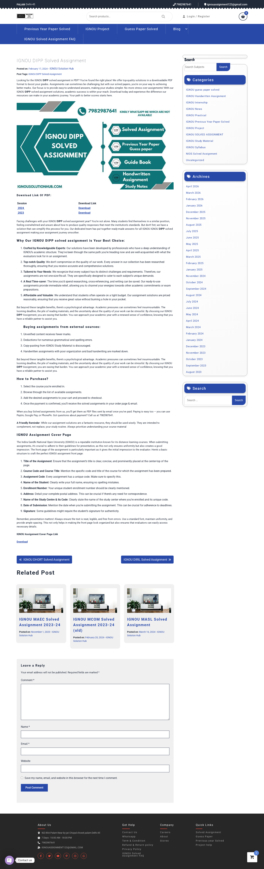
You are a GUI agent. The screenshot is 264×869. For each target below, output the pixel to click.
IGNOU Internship (197, 102)
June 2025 (192, 237)
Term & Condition (133, 840)
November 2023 (195, 352)
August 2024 (194, 295)
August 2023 (194, 372)
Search (162, 16)
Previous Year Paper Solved (47, 29)
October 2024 (194, 282)
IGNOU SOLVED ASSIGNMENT (204, 134)
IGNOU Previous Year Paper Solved (207, 121)
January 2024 (194, 340)
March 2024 (193, 327)
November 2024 (195, 276)
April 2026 (192, 186)
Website (25, 761)
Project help (204, 845)
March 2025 (193, 256)
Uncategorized (195, 160)
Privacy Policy (131, 849)
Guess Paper (204, 836)
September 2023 (196, 365)
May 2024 (192, 314)
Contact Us (129, 832)
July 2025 (192, 231)
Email (25, 743)
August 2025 (194, 224)
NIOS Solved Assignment (201, 153)
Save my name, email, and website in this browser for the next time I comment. (71, 778)
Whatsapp (129, 836)
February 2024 (194, 333)
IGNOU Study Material (199, 140)
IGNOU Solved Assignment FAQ (50, 39)
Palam (21, 4)
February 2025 (194, 263)
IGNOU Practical (196, 115)
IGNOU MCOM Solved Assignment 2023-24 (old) (94, 625)
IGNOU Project (97, 29)
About (164, 836)
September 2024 (196, 288)
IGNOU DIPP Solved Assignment (45, 74)
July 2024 (192, 301)
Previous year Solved (210, 840)
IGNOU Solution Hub (62, 68)
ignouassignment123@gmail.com (225, 4)
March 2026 (193, 192)
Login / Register (196, 16)
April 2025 (192, 250)
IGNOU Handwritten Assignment (206, 96)
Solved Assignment (208, 832)
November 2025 (195, 218)
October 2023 (194, 359)
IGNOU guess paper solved (202, 89)
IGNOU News (194, 108)
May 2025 (192, 244)
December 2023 (195, 346)
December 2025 (195, 212)
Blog (176, 29)
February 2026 (194, 199)
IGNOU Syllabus (196, 147)
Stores (164, 840)
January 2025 (194, 269)
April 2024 (192, 320)
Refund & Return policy (137, 845)
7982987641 (182, 4)
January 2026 (194, 205)
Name (25, 726)
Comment (27, 680)
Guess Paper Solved (141, 29)
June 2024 (192, 308)
